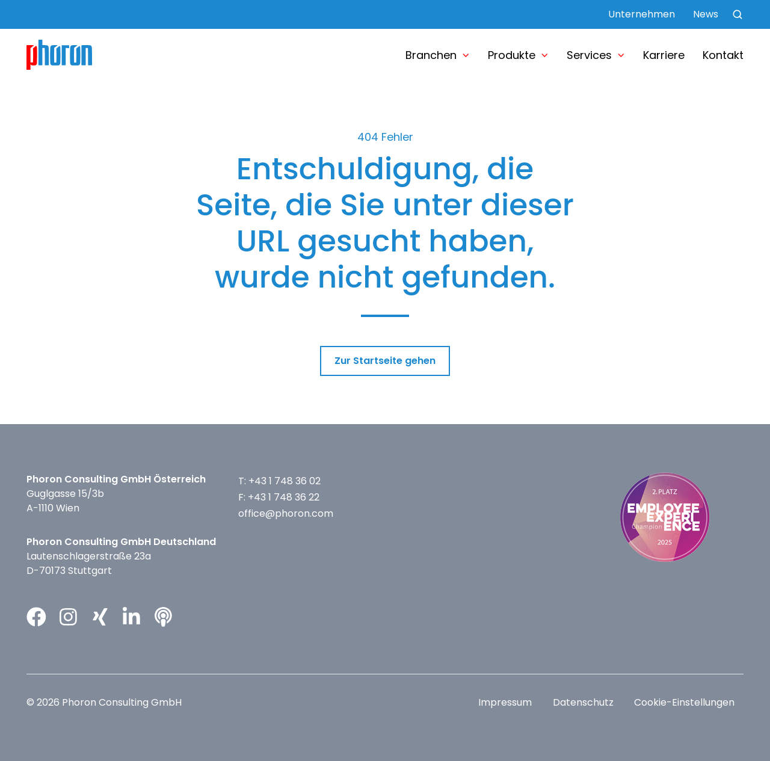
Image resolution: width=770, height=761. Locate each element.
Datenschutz (583, 702)
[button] (738, 14)
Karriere (664, 55)
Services (589, 55)
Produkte (511, 55)
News (705, 14)
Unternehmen (641, 14)
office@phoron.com (285, 513)
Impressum (505, 702)
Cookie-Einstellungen (684, 702)
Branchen (431, 55)
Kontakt (723, 55)
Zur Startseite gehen (385, 361)
